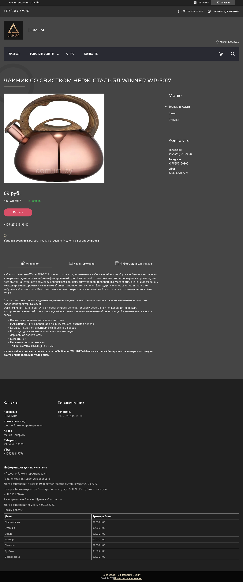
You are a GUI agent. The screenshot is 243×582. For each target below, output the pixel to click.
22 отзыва (203, 2)
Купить (18, 212)
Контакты (91, 53)
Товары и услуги (42, 53)
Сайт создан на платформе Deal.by (121, 575)
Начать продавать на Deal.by (24, 2)
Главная (14, 53)
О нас (70, 53)
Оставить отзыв (193, 11)
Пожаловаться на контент (128, 578)
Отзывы (174, 120)
